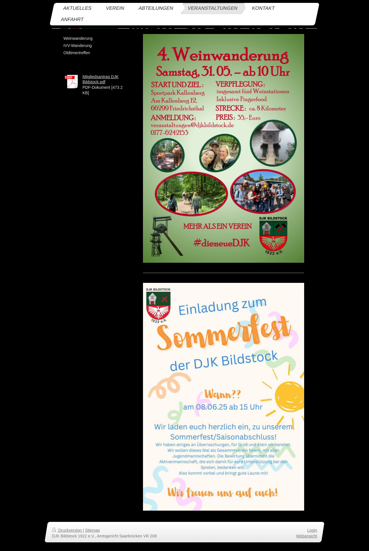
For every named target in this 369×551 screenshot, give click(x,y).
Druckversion (67, 530)
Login (312, 530)
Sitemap (92, 530)
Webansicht (306, 536)
